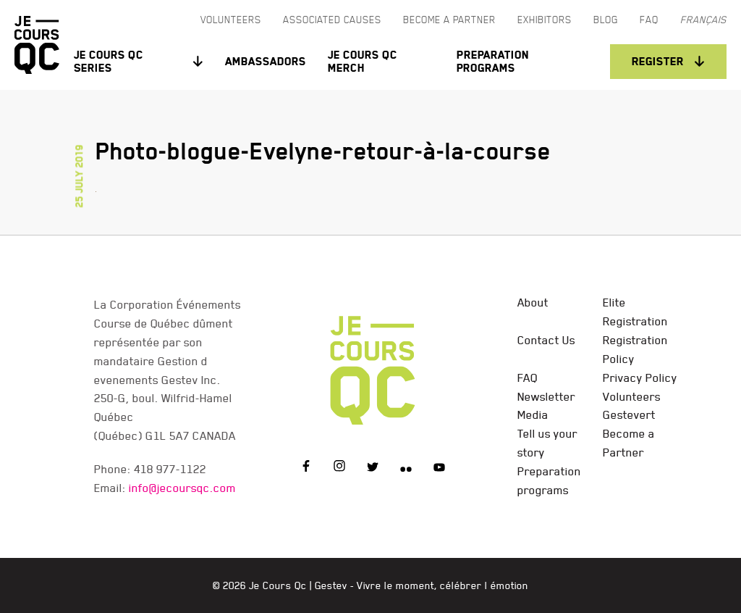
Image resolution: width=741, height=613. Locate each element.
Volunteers (632, 396)
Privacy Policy (640, 377)
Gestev (331, 585)
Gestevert (629, 414)
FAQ (527, 377)
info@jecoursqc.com (182, 487)
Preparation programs (493, 61)
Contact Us (546, 339)
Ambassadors (265, 61)
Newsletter (546, 396)
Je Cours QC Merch (362, 61)
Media (533, 414)
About (533, 302)
